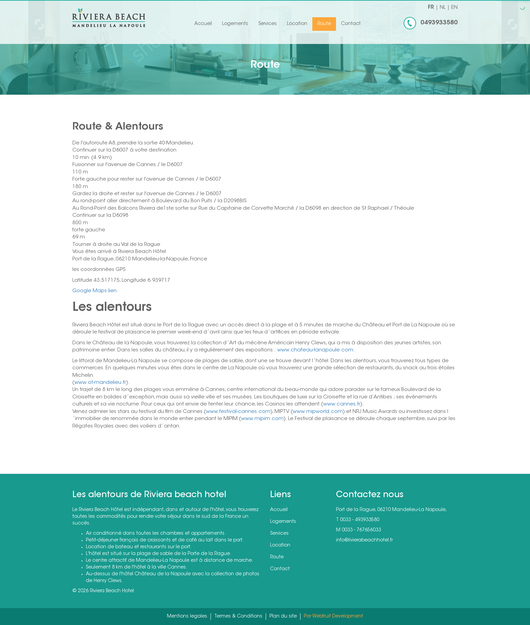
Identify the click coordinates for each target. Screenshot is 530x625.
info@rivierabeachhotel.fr (364, 540)
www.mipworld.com (318, 411)
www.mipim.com (262, 418)
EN (454, 7)
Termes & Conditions (238, 616)
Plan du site (283, 616)
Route (324, 24)
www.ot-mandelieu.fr (100, 382)
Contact (351, 24)
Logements (235, 24)
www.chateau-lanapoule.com (315, 350)
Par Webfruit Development (333, 616)
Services (267, 24)
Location (297, 24)
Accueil (203, 24)
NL (442, 7)
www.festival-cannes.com (238, 411)
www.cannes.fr (341, 404)
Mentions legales (187, 616)
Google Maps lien (94, 291)
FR (431, 7)
